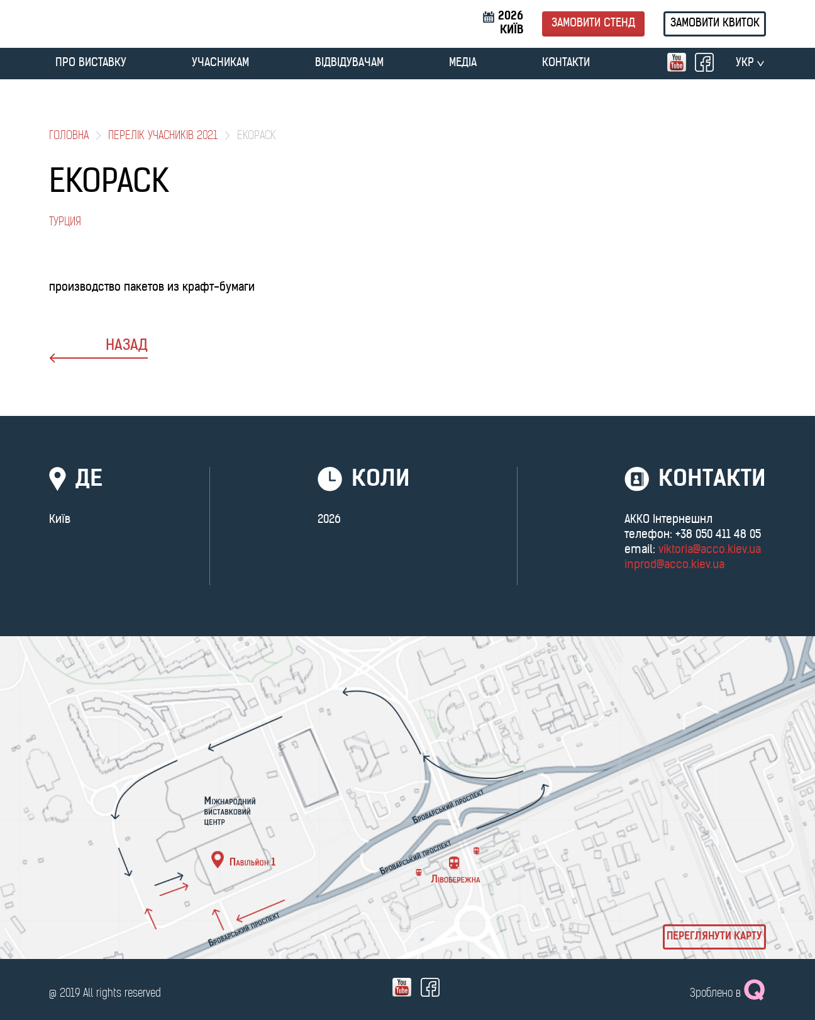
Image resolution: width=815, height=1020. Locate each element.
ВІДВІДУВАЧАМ (349, 63)
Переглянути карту (714, 937)
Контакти (566, 63)
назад (98, 351)
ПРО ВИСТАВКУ (90, 63)
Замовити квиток (715, 24)
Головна (69, 136)
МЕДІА (463, 63)
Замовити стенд (593, 24)
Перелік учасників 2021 (163, 136)
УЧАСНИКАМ (220, 63)
